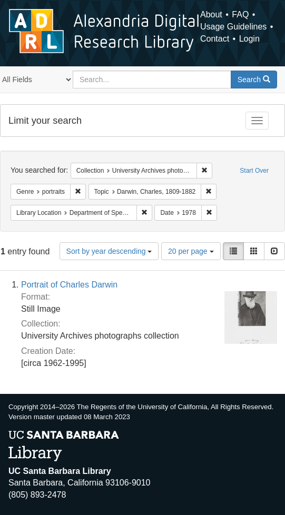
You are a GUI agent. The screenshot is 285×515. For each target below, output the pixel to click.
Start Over (254, 170)
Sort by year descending (109, 251)
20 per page (191, 251)
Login (249, 38)
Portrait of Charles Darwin (69, 284)
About (211, 14)
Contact (214, 38)
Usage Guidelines (233, 26)
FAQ (240, 14)
